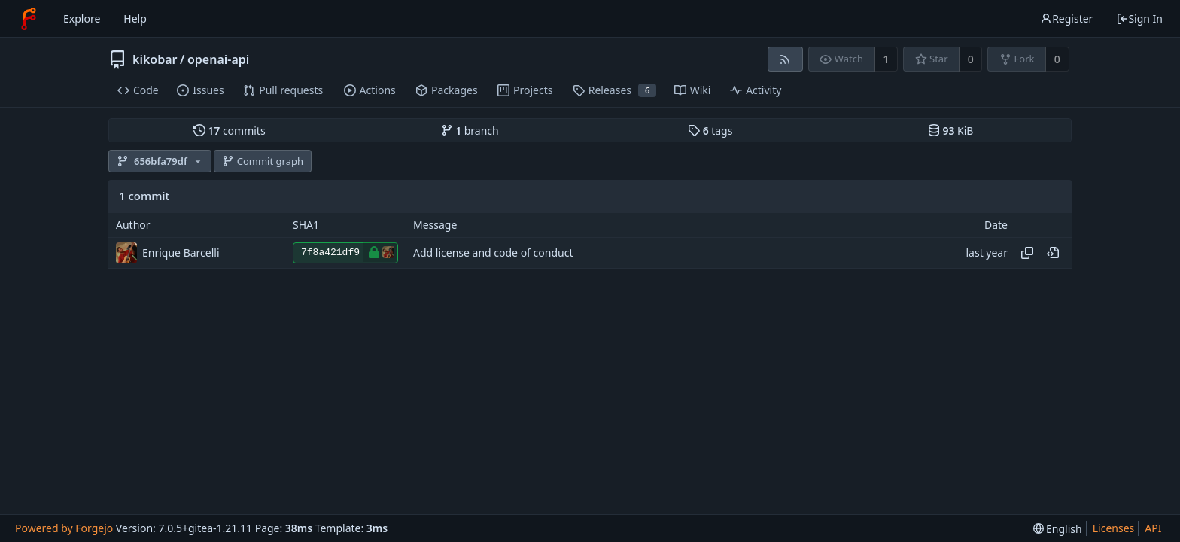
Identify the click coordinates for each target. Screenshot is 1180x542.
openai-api (218, 59)
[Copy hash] (1027, 253)
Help (135, 18)
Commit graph (262, 161)
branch (470, 130)
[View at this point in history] (1053, 253)
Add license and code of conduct (493, 252)
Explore (81, 18)
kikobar (155, 59)
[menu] (1057, 529)
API (1153, 528)
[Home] (29, 18)
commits (229, 130)
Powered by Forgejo (64, 528)
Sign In (1139, 18)
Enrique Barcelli (181, 252)
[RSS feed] (785, 59)
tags (710, 130)
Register (1066, 18)
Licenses (1114, 528)
